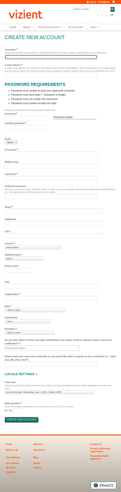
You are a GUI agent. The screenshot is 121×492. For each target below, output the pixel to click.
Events (36, 463)
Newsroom (39, 450)
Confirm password (15, 123)
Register (105, 2)
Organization (12, 294)
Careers (37, 467)
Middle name (11, 162)
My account (75, 27)
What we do (12, 450)
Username (10, 49)
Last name (10, 174)
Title (7, 282)
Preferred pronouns (15, 186)
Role (7, 306)
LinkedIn (107, 15)
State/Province (12, 255)
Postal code (11, 266)
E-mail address (13, 65)
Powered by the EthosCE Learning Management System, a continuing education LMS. (103, 485)
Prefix (8, 139)
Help (94, 27)
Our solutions (13, 457)
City (7, 231)
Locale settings (19, 374)
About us (38, 444)
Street (8, 207)
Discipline (10, 329)
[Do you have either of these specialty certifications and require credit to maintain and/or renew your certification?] (17, 348)
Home (13, 27)
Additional (10, 219)
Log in (92, 2)
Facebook (99, 15)
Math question (12, 403)
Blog (35, 457)
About (27, 27)
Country (9, 243)
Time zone (10, 382)
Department (11, 317)
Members (10, 467)
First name (10, 150)
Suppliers (11, 472)
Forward (112, 15)
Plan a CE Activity (49, 27)
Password (10, 113)
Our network (12, 463)
